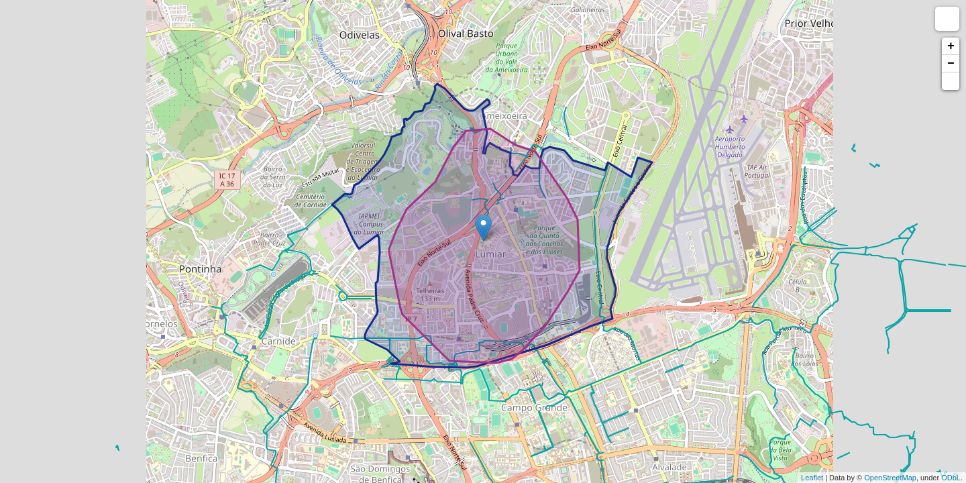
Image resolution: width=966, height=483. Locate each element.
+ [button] (951, 46)
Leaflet (812, 478)
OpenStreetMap (890, 478)
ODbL (951, 478)
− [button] (951, 64)
